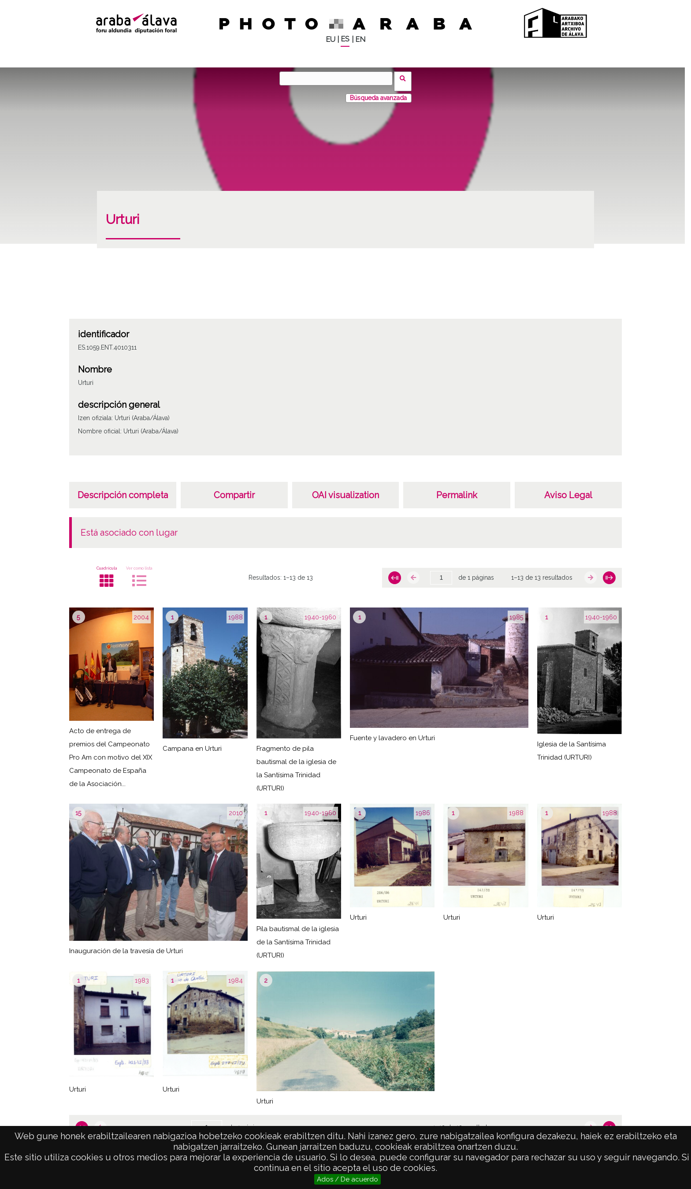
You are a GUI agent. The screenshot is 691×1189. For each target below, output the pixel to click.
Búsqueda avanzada (378, 92)
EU (330, 39)
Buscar (406, 78)
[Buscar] (338, 78)
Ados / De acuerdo (347, 1179)
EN (360, 39)
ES (345, 39)
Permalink (456, 489)
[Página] (441, 572)
